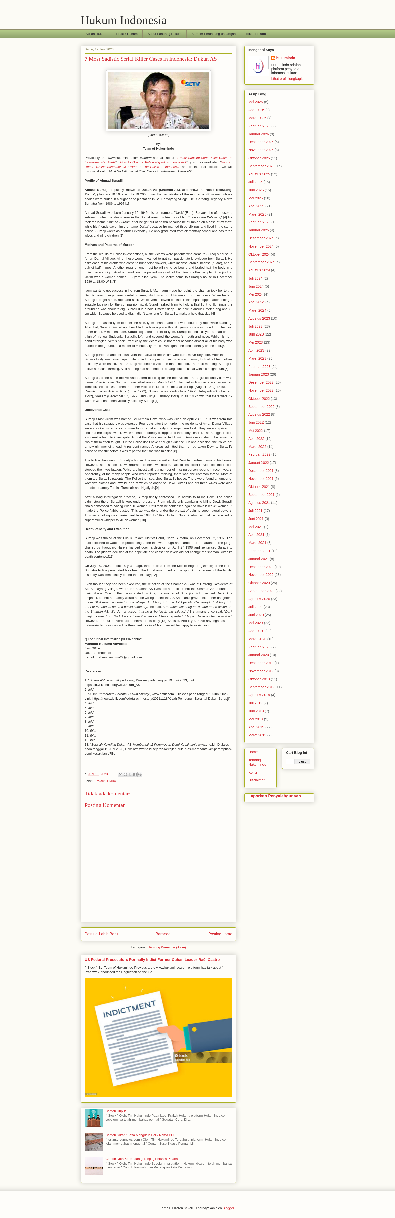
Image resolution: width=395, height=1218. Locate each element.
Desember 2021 (261, 471)
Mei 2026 (255, 102)
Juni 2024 (256, 286)
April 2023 (256, 350)
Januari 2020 (258, 655)
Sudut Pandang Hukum (164, 34)
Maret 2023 (257, 358)
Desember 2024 (261, 238)
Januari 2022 (258, 463)
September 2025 (261, 166)
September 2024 (261, 262)
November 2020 (261, 575)
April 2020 (256, 631)
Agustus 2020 (259, 599)
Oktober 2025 (259, 158)
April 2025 (256, 206)
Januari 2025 (258, 230)
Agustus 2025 (259, 174)
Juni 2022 (256, 422)
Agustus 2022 (259, 414)
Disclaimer (256, 780)
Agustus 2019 (259, 695)
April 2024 (256, 302)
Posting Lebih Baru (101, 934)
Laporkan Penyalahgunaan (274, 796)
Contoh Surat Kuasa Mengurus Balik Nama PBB (140, 1135)
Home (253, 752)
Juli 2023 (255, 326)
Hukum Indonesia (124, 20)
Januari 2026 (258, 134)
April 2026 (256, 110)
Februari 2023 (259, 366)
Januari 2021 (258, 559)
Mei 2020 (255, 623)
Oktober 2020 (259, 583)
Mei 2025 (255, 198)
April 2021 (256, 535)
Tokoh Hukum (256, 34)
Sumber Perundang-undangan (213, 34)
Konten (253, 772)
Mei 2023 (255, 342)
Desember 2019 (261, 663)
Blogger (228, 1208)
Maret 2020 (257, 639)
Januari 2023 (258, 374)
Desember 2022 (261, 382)
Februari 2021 (259, 551)
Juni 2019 (256, 711)
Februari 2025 (259, 222)
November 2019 (261, 671)
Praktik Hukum (127, 34)
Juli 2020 (255, 607)
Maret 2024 (257, 310)
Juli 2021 (255, 511)
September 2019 (261, 687)
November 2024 (261, 246)
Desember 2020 (261, 567)
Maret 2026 (257, 118)
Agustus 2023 (259, 318)
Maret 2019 (257, 735)
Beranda (163, 934)
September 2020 (261, 591)
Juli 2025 (255, 182)
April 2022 (256, 439)
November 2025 (261, 150)
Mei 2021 (255, 527)
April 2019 (256, 727)
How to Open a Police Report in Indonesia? (153, 162)
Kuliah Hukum (96, 34)
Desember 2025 (261, 142)
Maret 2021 (257, 543)
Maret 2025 (257, 214)
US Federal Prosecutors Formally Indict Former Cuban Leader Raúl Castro (152, 959)
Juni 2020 (256, 615)
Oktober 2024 (259, 254)
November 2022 (261, 390)
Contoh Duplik (115, 1111)
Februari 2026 (259, 126)
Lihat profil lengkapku (288, 79)
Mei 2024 (255, 294)
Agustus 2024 (259, 270)
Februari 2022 (259, 454)
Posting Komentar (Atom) (167, 947)
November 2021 (261, 479)
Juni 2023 (256, 334)
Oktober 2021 (259, 487)
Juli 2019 (255, 703)
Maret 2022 (257, 447)
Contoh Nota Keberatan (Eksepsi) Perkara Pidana (141, 1159)
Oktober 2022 (259, 399)
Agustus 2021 (259, 503)
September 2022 (261, 407)
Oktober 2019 (259, 679)
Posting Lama (220, 934)
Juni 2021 (256, 519)
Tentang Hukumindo (257, 762)
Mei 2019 (255, 719)
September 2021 (261, 495)
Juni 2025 (256, 190)
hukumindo (285, 58)
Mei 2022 (255, 431)
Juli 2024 (255, 278)
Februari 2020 (259, 647)
